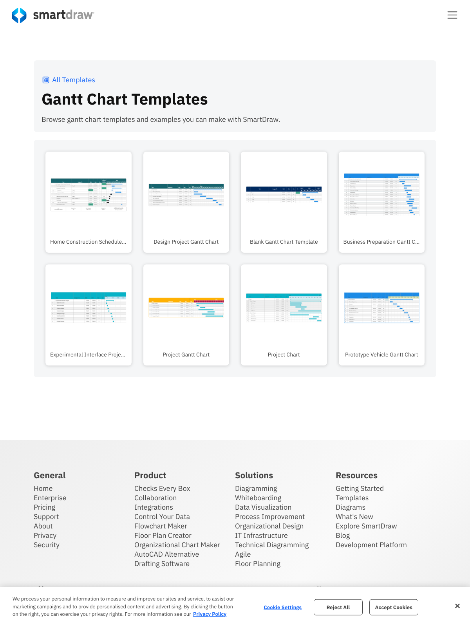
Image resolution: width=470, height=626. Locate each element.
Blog (343, 535)
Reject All (338, 607)
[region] (235, 606)
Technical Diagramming (272, 544)
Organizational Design (269, 525)
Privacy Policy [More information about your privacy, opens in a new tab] (209, 614)
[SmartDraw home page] (53, 15)
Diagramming (256, 488)
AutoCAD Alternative (166, 554)
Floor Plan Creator (163, 535)
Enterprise (50, 497)
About (43, 525)
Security (47, 544)
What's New (354, 516)
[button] (452, 15)
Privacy (45, 535)
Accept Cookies (393, 607)
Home (43, 488)
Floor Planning (257, 563)
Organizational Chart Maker (177, 544)
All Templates (68, 79)
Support (46, 516)
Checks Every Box (162, 488)
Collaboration (155, 497)
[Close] (457, 605)
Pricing (44, 507)
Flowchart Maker (160, 525)
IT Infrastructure (261, 535)
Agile (243, 554)
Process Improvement (270, 516)
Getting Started (360, 488)
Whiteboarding (258, 497)
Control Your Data (162, 516)
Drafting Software (162, 563)
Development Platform (371, 544)
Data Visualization (263, 507)
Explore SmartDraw (366, 525)
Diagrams (350, 507)
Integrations (153, 507)
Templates (352, 497)
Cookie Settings (283, 607)
